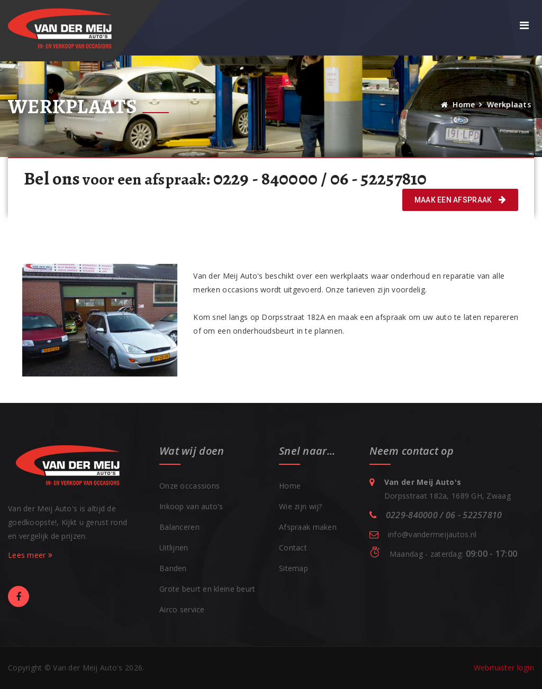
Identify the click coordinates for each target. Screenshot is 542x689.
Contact (293, 548)
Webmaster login (504, 668)
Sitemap (293, 568)
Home (458, 104)
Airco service (182, 609)
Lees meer (30, 555)
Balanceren (179, 527)
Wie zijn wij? (300, 506)
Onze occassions (189, 486)
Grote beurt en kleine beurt (207, 589)
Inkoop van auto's (191, 506)
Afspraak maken (308, 527)
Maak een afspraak (460, 199)
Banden (173, 568)
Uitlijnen (173, 548)
